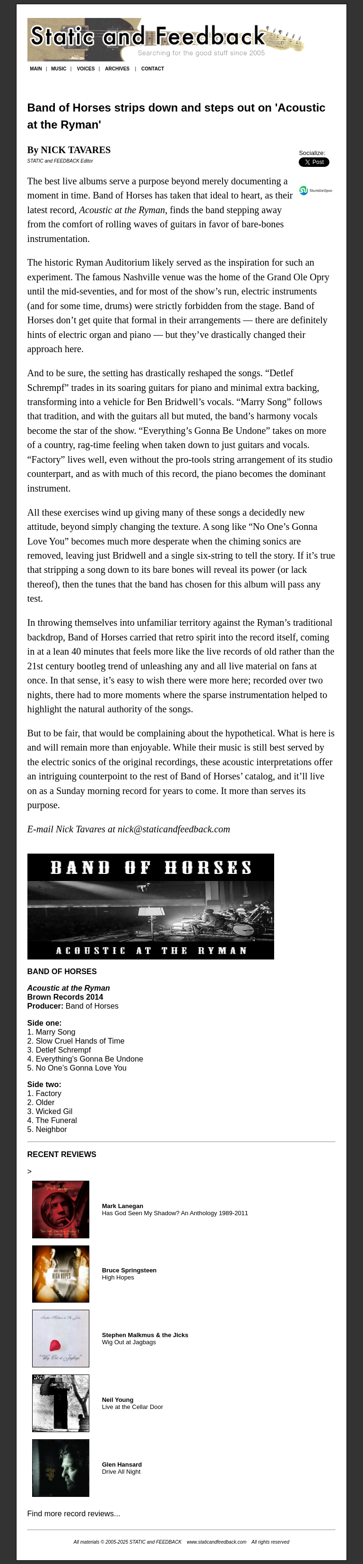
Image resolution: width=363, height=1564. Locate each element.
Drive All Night (122, 1468)
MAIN (36, 68)
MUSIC (58, 68)
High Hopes (129, 1274)
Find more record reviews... (74, 1513)
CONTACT (152, 68)
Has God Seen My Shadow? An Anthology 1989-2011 (175, 1209)
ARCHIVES (117, 68)
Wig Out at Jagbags (145, 1338)
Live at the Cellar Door (132, 1403)
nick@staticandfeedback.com (174, 829)
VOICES (86, 68)
